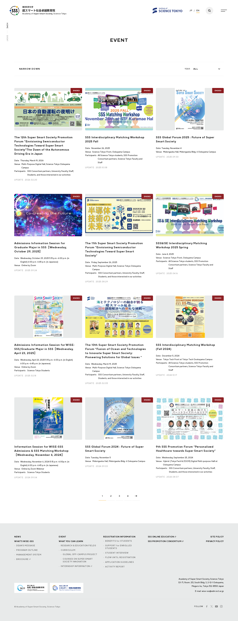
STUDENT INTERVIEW (116, 553)
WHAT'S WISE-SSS (24, 541)
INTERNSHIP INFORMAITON (75, 566)
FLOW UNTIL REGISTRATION (120, 557)
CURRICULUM (68, 550)
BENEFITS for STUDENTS (118, 541)
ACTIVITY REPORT (115, 567)
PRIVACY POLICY (215, 541)
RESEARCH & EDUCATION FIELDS (78, 545)
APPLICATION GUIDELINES (119, 562)
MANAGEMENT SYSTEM (28, 555)
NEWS (17, 537)
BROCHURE (22, 559)
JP (191, 9)
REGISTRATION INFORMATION (119, 537)
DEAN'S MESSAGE (25, 545)
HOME (7, 26)
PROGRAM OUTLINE (27, 550)
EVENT (62, 537)
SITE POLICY (217, 537)
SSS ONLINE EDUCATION (161, 537)
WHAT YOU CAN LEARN (71, 541)
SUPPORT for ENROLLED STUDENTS (118, 546)
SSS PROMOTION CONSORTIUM (165, 541)
